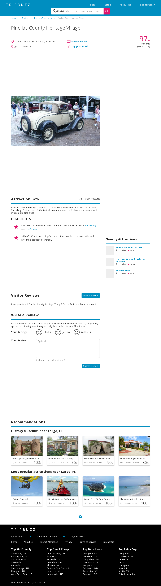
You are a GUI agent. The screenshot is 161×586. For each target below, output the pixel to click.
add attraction (147, 4)
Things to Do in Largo (43, 18)
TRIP (18, 5)
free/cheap (31, 229)
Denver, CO (124, 559)
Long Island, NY (91, 559)
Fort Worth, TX (90, 562)
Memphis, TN (18, 571)
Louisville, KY (53, 571)
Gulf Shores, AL (19, 559)
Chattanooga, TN (20, 568)
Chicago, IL (124, 565)
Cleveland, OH (90, 556)
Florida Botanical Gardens (130, 247)
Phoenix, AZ (53, 565)
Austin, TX (124, 571)
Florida (25, 18)
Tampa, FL (52, 556)
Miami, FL (124, 568)
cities (93, 4)
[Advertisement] (80, 72)
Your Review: (19, 340)
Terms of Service (87, 541)
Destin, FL (124, 562)
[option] (55, 121)
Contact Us (108, 541)
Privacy (68, 541)
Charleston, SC (126, 556)
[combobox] (64, 11)
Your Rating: (19, 332)
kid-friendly (90, 225)
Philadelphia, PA (127, 574)
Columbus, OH (18, 553)
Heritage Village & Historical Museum (131, 260)
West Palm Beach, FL (22, 574)
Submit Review (90, 366)
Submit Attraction (49, 541)
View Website (79, 41)
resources (125, 4)
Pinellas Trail (123, 270)
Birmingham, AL (19, 556)
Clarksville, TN (18, 562)
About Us (28, 541)
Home (13, 18)
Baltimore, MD (90, 568)
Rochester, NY (90, 571)
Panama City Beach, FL (59, 568)
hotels (107, 4)
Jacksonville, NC (55, 574)
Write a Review (90, 295)
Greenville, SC (90, 574)
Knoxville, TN (18, 565)
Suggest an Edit (80, 46)
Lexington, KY (90, 553)
